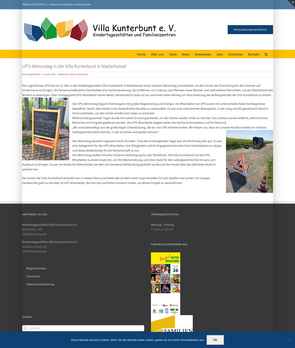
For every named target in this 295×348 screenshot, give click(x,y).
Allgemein (63, 74)
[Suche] (25, 328)
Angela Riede (34, 74)
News (73, 74)
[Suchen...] (83, 328)
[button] (266, 54)
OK (215, 340)
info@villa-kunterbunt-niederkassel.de (69, 4)
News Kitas (82, 74)
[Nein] (290, 340)
